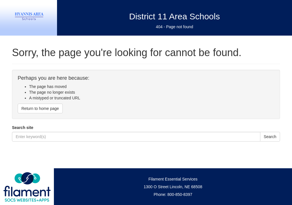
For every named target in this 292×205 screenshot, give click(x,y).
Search (270, 136)
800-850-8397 (179, 194)
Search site (22, 127)
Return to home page (40, 108)
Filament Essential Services (173, 179)
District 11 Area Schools (174, 16)
